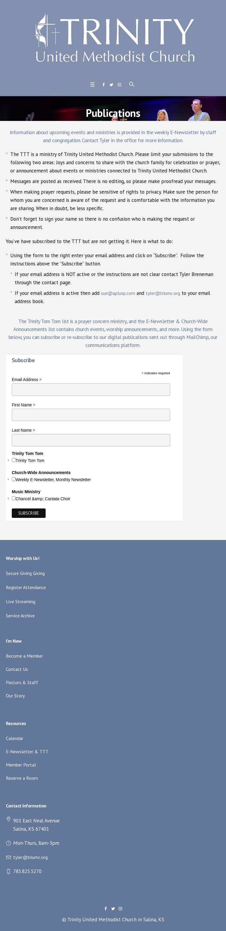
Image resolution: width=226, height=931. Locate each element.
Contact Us (17, 669)
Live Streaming (20, 601)
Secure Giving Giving (25, 573)
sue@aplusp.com (118, 293)
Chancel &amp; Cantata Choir (43, 498)
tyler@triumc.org (163, 293)
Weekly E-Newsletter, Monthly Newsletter (53, 479)
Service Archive (20, 616)
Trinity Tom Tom (30, 460)
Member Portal (21, 765)
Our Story (15, 696)
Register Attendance (26, 587)
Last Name (23, 430)
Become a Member (24, 656)
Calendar (14, 738)
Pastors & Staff (22, 682)
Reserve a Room (22, 778)
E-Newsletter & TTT (27, 751)
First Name (24, 405)
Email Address (27, 380)
